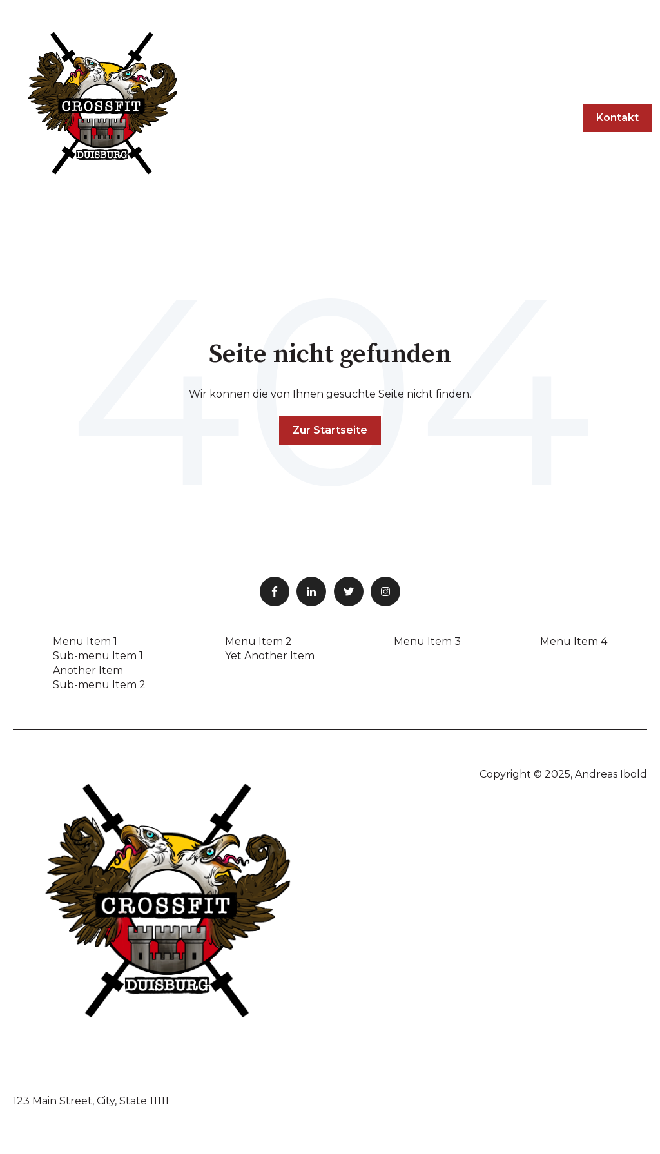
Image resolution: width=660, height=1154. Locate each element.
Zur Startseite (330, 430)
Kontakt (617, 117)
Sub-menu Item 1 (98, 655)
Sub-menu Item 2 (99, 684)
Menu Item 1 (85, 641)
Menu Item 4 (573, 641)
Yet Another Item (270, 655)
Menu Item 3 (427, 641)
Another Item (88, 670)
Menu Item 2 (258, 641)
